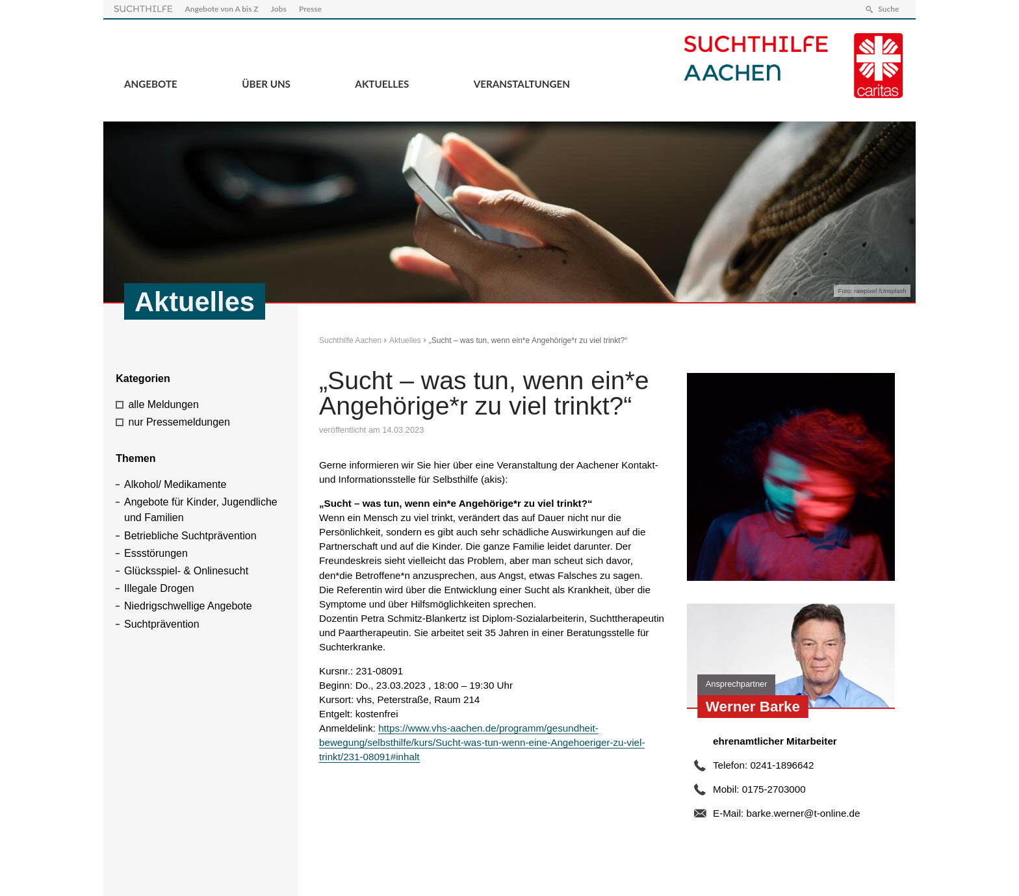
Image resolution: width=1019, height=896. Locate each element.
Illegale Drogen (159, 588)
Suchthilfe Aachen (350, 340)
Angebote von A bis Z (221, 9)
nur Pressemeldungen (179, 422)
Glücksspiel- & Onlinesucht (186, 570)
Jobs (279, 9)
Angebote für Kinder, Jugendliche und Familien (200, 509)
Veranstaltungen (522, 84)
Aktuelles (382, 84)
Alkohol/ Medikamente (175, 484)
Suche (888, 9)
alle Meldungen (163, 404)
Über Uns (266, 84)
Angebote (150, 84)
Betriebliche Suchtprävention (190, 535)
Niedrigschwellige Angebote (188, 605)
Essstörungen (156, 553)
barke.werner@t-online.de (803, 813)
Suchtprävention (162, 624)
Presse (310, 9)
